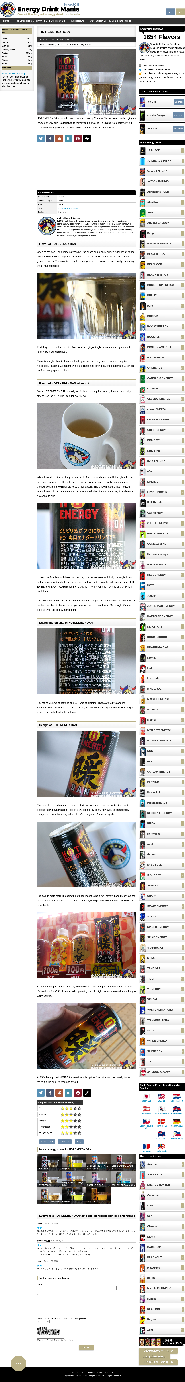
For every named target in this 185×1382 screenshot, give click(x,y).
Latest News (77, 21)
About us (75, 1373)
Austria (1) (146, 1112)
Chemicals (73, 208)
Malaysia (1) (162, 1150)
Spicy (81, 208)
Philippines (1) (177, 1137)
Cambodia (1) (177, 1112)
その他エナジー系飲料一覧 (158, 1362)
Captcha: (42, 1331)
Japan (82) (146, 1100)
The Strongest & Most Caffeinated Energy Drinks (40, 21)
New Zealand (161, 1137)
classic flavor (63, 208)
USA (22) (162, 1100)
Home (6, 21)
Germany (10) (177, 1125)
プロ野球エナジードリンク (158, 1351)
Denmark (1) (161, 1125)
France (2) (146, 1150)
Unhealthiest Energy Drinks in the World (110, 21)
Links (99, 1373)
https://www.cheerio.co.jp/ (14, 73)
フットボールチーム (154, 1356)
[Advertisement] (86, 167)
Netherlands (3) (177, 1100)
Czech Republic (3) (146, 1126)
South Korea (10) (162, 1112)
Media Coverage (88, 1373)
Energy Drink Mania (96, 1376)
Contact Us (108, 1373)
